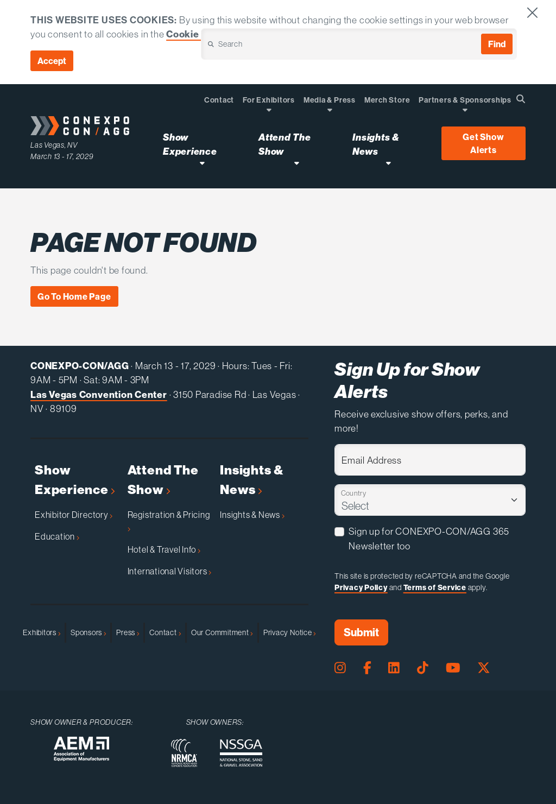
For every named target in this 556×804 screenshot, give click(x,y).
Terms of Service (434, 587)
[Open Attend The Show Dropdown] (296, 163)
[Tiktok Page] (422, 668)
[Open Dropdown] (269, 109)
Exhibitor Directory (73, 514)
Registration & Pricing (169, 520)
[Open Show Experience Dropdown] (202, 163)
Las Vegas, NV (54, 145)
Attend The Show (163, 480)
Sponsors (88, 632)
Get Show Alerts (483, 143)
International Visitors (170, 571)
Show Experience (75, 480)
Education (57, 536)
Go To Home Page (74, 296)
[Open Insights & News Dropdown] (388, 163)
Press (127, 632)
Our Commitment (222, 632)
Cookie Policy (198, 34)
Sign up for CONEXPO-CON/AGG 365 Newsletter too (429, 539)
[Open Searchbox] (521, 98)
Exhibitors (41, 632)
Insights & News (251, 480)
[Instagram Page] (340, 668)
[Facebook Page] (367, 668)
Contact (165, 632)
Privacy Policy (361, 587)
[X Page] (484, 668)
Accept (51, 60)
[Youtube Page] (453, 668)
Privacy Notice (289, 632)
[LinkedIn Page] (394, 668)
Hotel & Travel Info (164, 549)
